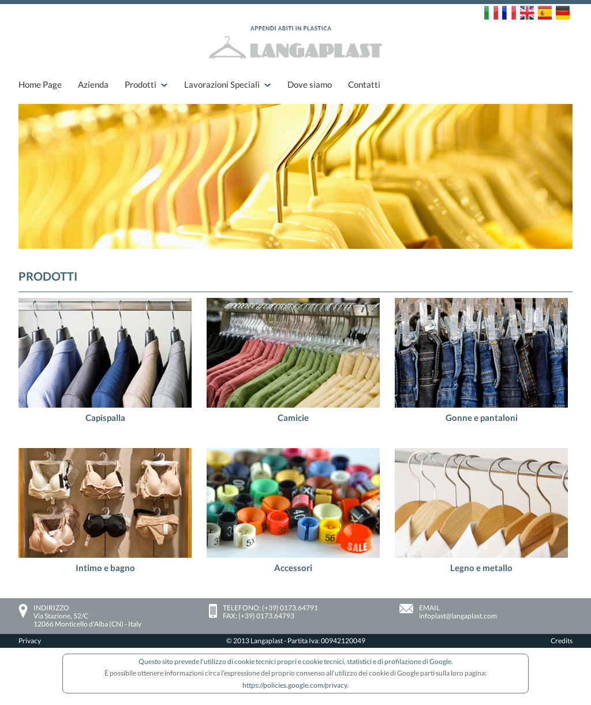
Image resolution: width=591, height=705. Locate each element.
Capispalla (105, 417)
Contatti (364, 84)
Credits (562, 640)
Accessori (293, 567)
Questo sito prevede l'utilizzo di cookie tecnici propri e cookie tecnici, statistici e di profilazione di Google (295, 661)
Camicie (293, 417)
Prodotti (140, 84)
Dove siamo (309, 84)
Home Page (40, 84)
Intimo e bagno (105, 567)
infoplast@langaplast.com (458, 615)
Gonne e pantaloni (482, 417)
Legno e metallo (481, 567)
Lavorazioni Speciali (222, 84)
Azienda (93, 84)
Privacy (29, 640)
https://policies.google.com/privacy (294, 685)
